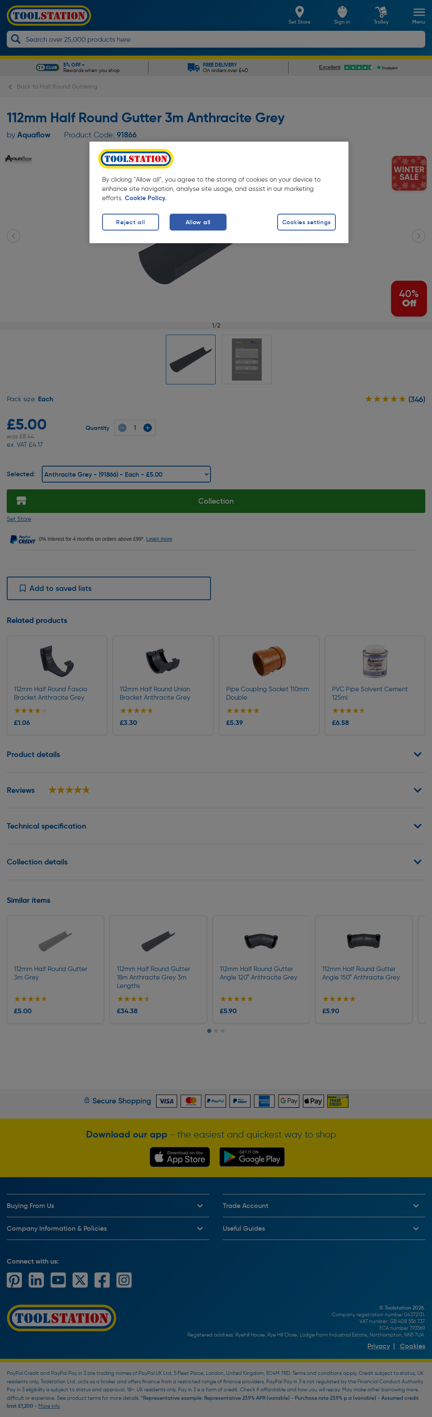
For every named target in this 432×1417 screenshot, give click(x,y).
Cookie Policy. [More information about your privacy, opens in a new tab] (146, 198)
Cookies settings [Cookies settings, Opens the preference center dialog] (306, 222)
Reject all (130, 222)
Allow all (198, 222)
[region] (218, 192)
